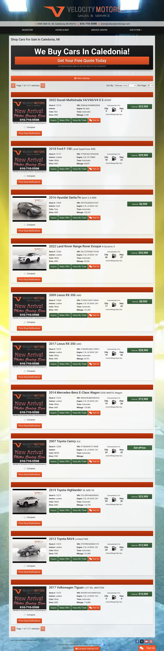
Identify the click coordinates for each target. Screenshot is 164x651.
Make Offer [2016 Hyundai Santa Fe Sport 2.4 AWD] (64, 217)
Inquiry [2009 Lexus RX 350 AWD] (53, 315)
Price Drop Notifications (29, 133)
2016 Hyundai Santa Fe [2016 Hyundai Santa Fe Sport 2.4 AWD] (72, 197)
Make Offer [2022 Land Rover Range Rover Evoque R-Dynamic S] (64, 266)
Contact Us (25, 640)
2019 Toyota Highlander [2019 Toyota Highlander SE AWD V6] (71, 490)
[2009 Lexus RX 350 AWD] (29, 306)
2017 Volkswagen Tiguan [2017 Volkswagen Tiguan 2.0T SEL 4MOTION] (76, 587)
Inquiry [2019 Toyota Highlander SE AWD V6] (53, 510)
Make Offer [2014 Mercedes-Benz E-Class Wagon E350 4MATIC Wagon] (64, 412)
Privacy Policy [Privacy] (33, 640)
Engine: (80, 108)
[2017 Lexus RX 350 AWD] (29, 355)
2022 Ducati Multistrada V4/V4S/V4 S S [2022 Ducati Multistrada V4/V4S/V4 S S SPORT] (80, 100)
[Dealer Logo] (82, 11)
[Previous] (13, 85)
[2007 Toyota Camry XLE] (29, 452)
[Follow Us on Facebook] (137, 641)
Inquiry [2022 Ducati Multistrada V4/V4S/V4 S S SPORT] (53, 120)
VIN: (78, 105)
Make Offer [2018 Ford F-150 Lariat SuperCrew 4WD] (64, 169)
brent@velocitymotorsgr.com (114, 23)
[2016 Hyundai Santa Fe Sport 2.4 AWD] (29, 208)
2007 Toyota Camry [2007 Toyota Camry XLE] (65, 441)
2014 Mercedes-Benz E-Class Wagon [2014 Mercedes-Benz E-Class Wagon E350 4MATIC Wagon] (85, 392)
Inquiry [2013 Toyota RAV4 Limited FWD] (53, 559)
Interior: (52, 108)
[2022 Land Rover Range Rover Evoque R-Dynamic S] (29, 257)
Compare (31, 127)
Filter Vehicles (82, 78)
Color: (51, 112)
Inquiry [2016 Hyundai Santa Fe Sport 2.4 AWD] (53, 217)
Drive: (51, 115)
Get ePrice (140, 447)
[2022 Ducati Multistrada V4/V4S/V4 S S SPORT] (29, 111)
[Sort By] (125, 85)
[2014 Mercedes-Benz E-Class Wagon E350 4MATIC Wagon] (29, 404)
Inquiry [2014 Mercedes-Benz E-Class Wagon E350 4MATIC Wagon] (53, 412)
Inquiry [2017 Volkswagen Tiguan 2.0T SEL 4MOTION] (53, 607)
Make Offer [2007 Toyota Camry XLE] (64, 461)
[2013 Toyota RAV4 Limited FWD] (29, 550)
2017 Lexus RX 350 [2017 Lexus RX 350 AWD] (65, 343)
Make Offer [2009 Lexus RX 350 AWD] (64, 315)
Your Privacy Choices (97, 644)
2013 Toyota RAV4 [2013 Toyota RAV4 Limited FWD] (68, 538)
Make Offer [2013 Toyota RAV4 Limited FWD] (64, 559)
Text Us (94, 120)
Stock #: (52, 105)
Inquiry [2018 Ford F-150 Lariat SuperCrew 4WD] (53, 169)
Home (12, 640)
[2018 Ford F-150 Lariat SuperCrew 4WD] (29, 160)
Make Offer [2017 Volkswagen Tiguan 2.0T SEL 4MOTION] (64, 607)
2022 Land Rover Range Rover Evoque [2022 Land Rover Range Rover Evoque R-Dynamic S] (82, 246)
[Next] (42, 85)
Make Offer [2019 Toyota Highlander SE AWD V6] (64, 510)
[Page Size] (150, 85)
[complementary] (156, 643)
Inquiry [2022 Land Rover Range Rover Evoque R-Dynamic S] (53, 266)
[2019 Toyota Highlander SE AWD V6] (29, 501)
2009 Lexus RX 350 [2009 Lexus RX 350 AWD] (65, 295)
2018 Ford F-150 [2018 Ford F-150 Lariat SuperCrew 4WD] (72, 148)
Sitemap (85, 644)
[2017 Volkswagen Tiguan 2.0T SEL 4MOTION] (29, 598)
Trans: (79, 112)
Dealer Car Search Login (66, 644)
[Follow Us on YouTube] (146, 641)
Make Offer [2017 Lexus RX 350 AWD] (64, 364)
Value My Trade (79, 120)
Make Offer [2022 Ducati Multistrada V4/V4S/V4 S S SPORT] (64, 120)
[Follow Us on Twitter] (142, 641)
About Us (17, 640)
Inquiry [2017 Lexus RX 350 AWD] (53, 364)
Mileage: (80, 115)
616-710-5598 (88, 23)
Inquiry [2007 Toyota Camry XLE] (53, 461)
